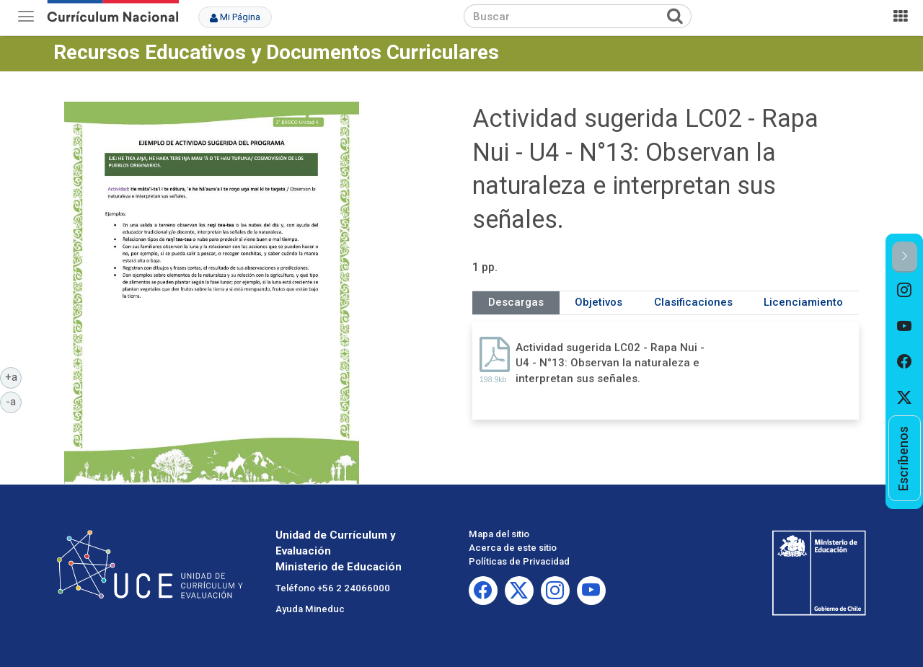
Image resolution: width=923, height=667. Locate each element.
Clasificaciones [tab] (693, 302)
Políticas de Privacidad (519, 561)
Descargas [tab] (516, 302)
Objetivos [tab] (598, 302)
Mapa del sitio (499, 534)
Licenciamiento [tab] (803, 302)
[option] (904, 291)
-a (14, 401)
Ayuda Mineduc (310, 609)
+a (13, 376)
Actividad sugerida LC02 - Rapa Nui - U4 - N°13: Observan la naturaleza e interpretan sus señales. (610, 363)
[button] (904, 257)
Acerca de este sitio (513, 547)
